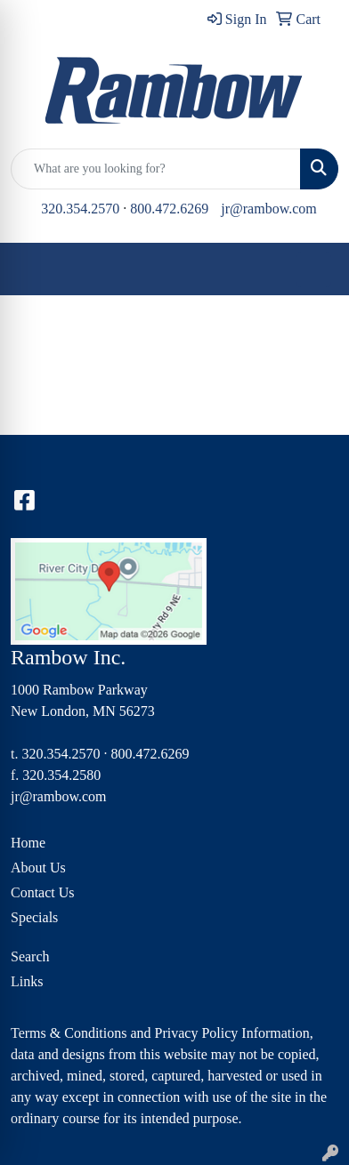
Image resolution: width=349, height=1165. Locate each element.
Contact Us (43, 892)
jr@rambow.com (268, 208)
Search (30, 956)
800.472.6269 (169, 208)
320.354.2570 (80, 208)
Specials (34, 917)
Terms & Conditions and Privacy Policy (124, 1032)
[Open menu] (313, 269)
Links (27, 981)
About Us (38, 867)
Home (28, 842)
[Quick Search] (156, 169)
